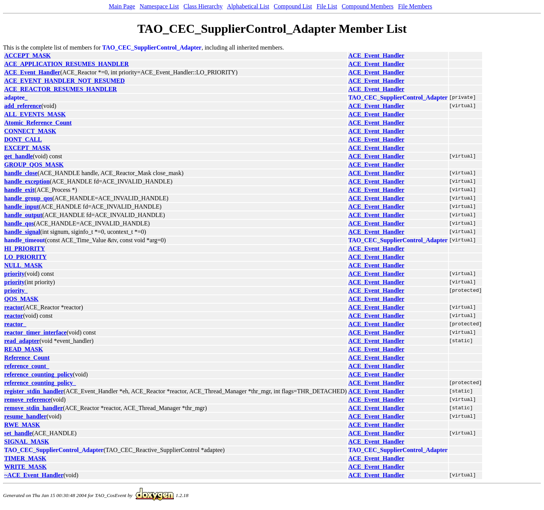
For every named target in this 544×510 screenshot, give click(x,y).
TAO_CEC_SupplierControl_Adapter (152, 47)
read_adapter (21, 341)
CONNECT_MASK (30, 131)
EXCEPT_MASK (27, 148)
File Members (415, 6)
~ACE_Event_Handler (33, 475)
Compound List (293, 6)
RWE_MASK (22, 425)
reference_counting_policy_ (40, 383)
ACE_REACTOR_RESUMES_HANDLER (60, 89)
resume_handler (25, 416)
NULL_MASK (23, 265)
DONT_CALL (23, 139)
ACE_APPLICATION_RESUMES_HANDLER (66, 64)
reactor (13, 307)
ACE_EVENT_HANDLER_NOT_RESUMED (64, 80)
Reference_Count (27, 357)
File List (327, 6)
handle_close (20, 173)
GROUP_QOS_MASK (34, 164)
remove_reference (27, 399)
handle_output (23, 215)
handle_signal (22, 231)
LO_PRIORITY (25, 257)
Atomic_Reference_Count (38, 122)
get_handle (18, 156)
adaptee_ (16, 97)
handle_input (21, 206)
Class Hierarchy (203, 6)
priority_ (16, 290)
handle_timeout (24, 240)
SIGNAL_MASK (26, 441)
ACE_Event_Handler (376, 55)
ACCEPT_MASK (27, 55)
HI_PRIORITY (24, 248)
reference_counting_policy (38, 374)
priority (14, 273)
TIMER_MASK (25, 458)
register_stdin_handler (33, 391)
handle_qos (19, 223)
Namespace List (159, 6)
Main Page (122, 6)
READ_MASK (23, 349)
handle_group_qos (28, 198)
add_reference (22, 106)
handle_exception (27, 181)
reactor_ (15, 324)
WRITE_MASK (25, 466)
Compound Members (367, 6)
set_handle (18, 433)
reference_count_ (26, 366)
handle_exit (19, 190)
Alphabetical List (248, 6)
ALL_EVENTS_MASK (35, 114)
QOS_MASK (21, 299)
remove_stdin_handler (33, 408)
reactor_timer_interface (35, 332)
